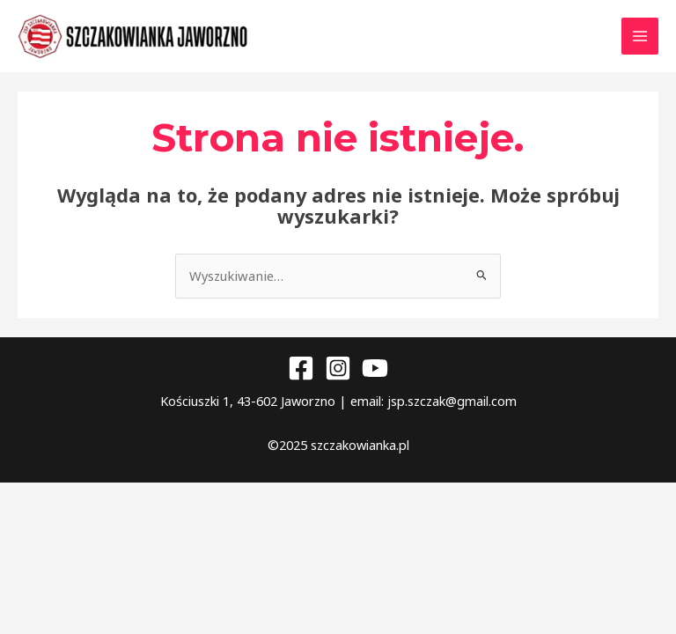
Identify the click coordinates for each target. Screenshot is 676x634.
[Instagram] (338, 378)
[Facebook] (301, 378)
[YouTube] (375, 378)
